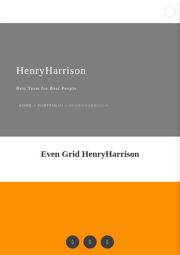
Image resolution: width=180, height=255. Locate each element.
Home (25, 105)
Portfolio (50, 105)
